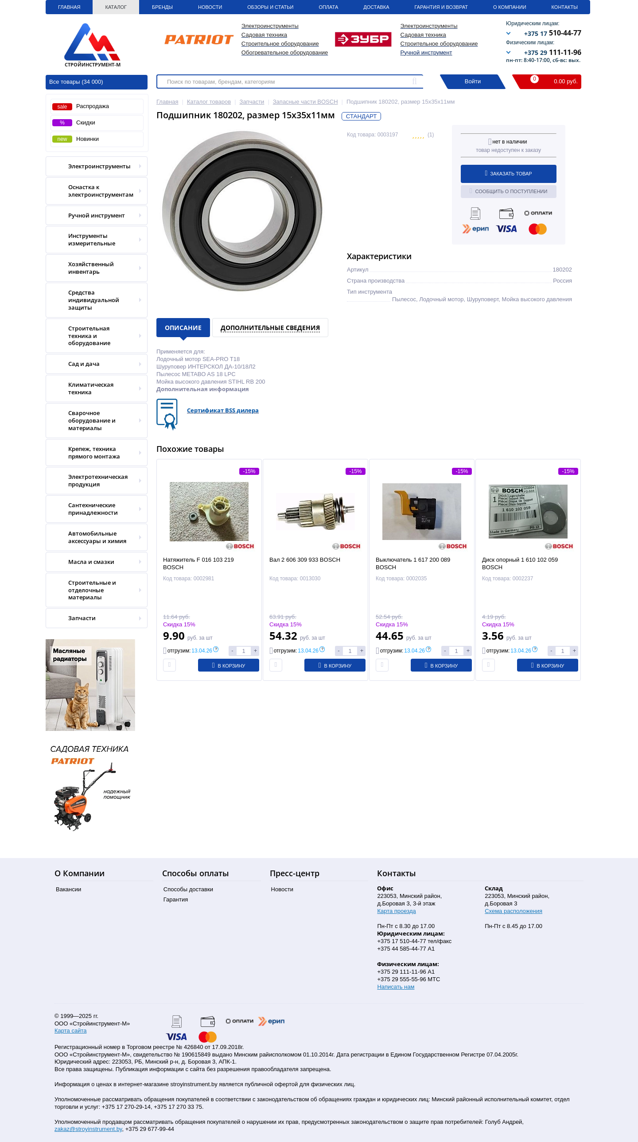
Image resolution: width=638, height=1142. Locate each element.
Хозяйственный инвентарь (93, 268)
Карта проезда (396, 911)
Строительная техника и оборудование (93, 336)
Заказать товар (508, 173)
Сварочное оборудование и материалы (93, 421)
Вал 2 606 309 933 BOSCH (304, 559)
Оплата (328, 7)
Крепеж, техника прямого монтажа (93, 452)
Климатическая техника (93, 388)
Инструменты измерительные (93, 239)
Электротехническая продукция (93, 480)
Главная (69, 7)
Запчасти (93, 618)
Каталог (116, 7)
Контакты (565, 7)
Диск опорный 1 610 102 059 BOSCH (520, 563)
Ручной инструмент (426, 52)
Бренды (162, 7)
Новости (210, 7)
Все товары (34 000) (76, 81)
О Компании (509, 7)
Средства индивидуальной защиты (93, 300)
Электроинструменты (93, 166)
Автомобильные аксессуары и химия (93, 537)
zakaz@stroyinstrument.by (88, 1129)
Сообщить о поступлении (509, 190)
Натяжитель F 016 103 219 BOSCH (198, 563)
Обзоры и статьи (270, 7)
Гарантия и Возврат (441, 7)
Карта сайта (70, 1030)
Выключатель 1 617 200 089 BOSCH (413, 563)
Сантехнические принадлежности (93, 509)
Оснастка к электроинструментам (93, 191)
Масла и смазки (93, 561)
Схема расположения (513, 911)
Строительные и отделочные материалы (93, 590)
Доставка (376, 7)
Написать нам (395, 986)
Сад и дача (93, 363)
